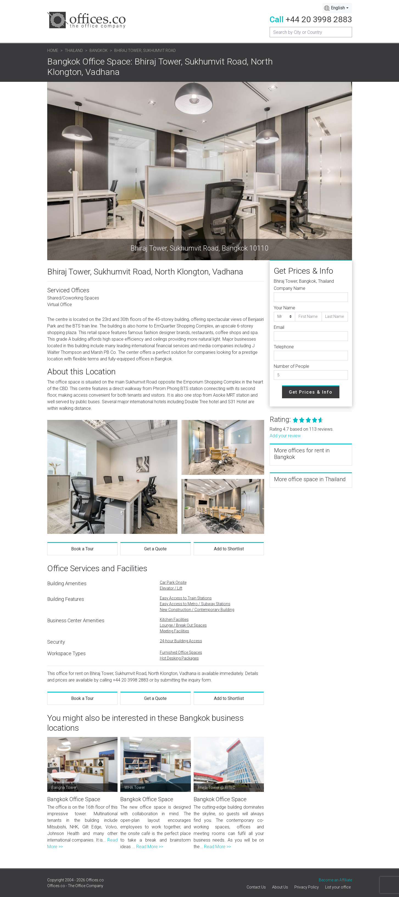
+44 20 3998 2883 (319, 19)
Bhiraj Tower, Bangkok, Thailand (304, 281)
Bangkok (99, 50)
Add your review (285, 435)
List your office (338, 887)
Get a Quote (155, 548)
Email (279, 327)
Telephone (284, 346)
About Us (280, 887)
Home (52, 50)
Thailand (74, 50)
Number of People (291, 366)
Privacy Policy (306, 887)
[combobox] (337, 8)
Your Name (284, 307)
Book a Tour (82, 548)
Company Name (289, 288)
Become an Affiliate (335, 880)
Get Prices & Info (311, 392)
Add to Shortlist (229, 548)
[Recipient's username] (311, 32)
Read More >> (149, 846)
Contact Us (256, 887)
